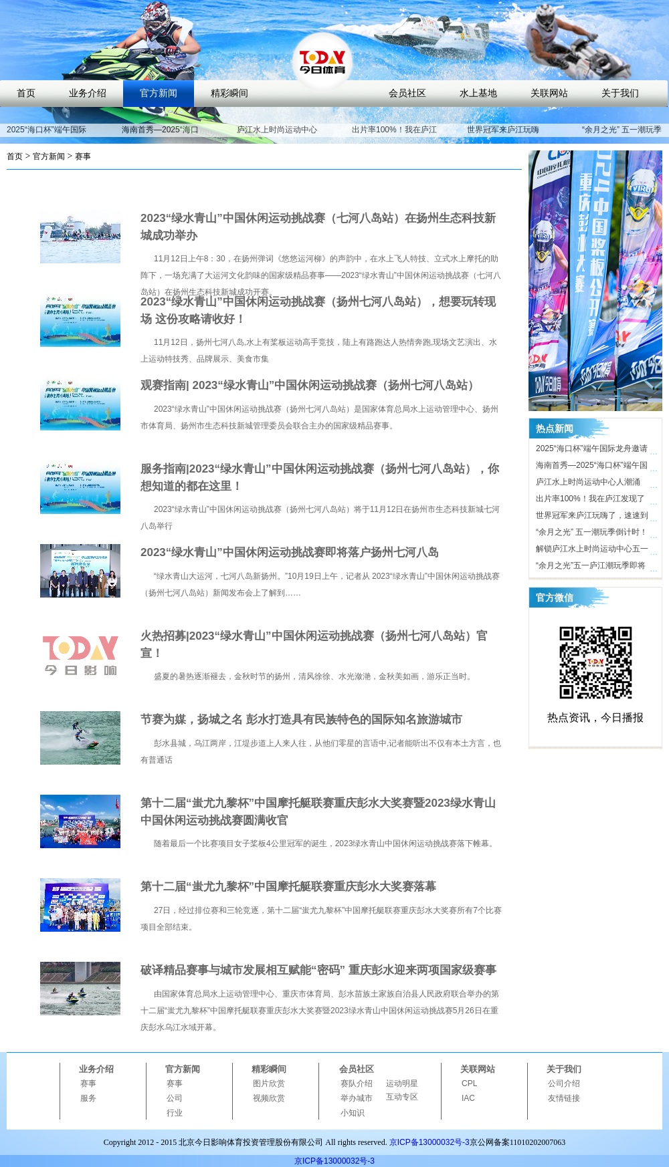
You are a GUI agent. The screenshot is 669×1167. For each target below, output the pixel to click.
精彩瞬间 (229, 93)
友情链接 (564, 1098)
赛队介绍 (357, 1083)
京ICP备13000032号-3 (429, 1142)
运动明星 (402, 1083)
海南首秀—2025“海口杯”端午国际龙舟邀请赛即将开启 (592, 467)
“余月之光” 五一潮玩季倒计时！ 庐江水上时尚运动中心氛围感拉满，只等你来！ (592, 534)
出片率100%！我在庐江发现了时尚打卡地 (394, 135)
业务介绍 (87, 93)
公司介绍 (564, 1083)
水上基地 (478, 93)
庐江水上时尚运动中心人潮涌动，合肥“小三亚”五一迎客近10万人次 (591, 484)
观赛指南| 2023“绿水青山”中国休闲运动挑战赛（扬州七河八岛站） (309, 385)
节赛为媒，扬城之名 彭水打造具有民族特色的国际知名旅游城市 (301, 719)
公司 (175, 1098)
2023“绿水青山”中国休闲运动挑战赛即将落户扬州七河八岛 (289, 552)
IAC (468, 1098)
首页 (26, 93)
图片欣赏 (269, 1083)
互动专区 (402, 1096)
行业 (175, 1113)
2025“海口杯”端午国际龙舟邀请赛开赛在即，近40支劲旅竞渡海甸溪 (592, 450)
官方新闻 (158, 93)
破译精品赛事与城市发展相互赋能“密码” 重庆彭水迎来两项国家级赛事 (318, 970)
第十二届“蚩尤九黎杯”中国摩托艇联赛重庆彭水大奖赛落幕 (288, 886)
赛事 (83, 156)
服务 (88, 1098)
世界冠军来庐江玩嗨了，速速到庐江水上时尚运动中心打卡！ (592, 517)
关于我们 (620, 93)
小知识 (353, 1113)
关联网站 (549, 93)
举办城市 (357, 1098)
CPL (469, 1083)
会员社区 (407, 93)
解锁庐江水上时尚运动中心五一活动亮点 (592, 550)
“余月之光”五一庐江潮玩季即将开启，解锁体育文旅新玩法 (591, 567)
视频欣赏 (269, 1098)
